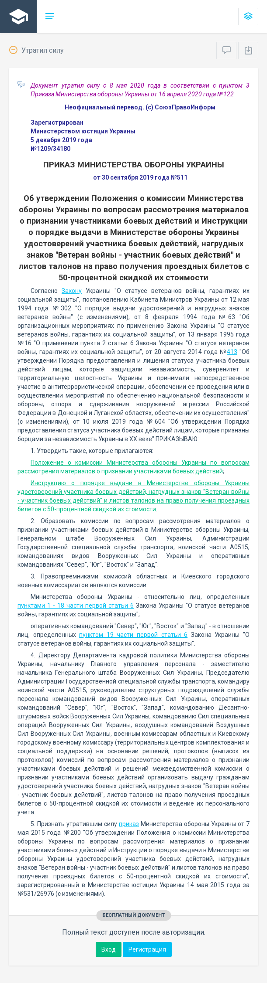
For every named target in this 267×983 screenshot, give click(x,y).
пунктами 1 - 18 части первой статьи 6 (75, 605)
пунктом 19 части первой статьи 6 (133, 634)
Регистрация (147, 949)
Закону (72, 290)
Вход (108, 949)
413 (232, 351)
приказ (129, 823)
